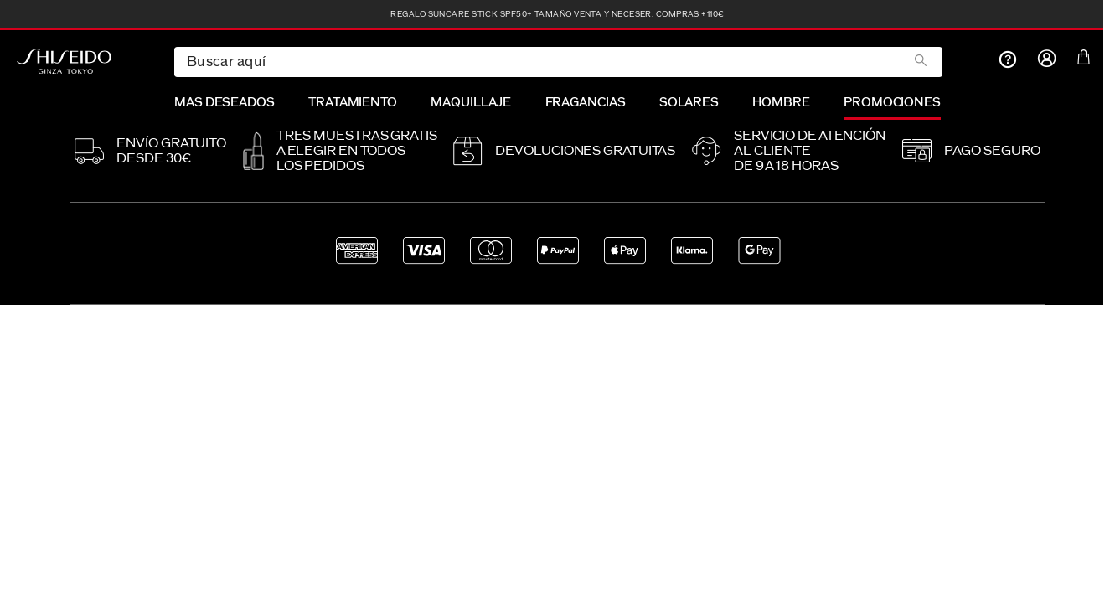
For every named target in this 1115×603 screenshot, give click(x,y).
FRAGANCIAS (585, 102)
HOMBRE (780, 102)
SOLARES (689, 102)
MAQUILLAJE (471, 102)
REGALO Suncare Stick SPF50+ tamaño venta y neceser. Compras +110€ (557, 14)
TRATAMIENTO (352, 102)
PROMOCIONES (892, 102)
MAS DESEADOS (224, 102)
